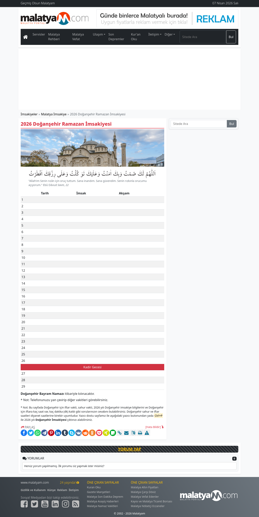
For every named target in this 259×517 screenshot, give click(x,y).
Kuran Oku (94, 487)
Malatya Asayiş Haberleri (103, 501)
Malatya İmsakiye (54, 114)
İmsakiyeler (29, 114)
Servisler (39, 34)
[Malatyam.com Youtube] (44, 504)
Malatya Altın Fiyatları (144, 487)
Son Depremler (116, 36)
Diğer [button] (169, 34)
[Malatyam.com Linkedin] (55, 504)
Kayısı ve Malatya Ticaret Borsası (151, 501)
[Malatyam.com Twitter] (34, 504)
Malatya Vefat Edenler (145, 496)
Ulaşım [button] (98, 34)
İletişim (74, 490)
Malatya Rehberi (54, 36)
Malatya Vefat (78, 36)
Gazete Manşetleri (98, 492)
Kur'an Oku (135, 36)
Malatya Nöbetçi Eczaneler (148, 506)
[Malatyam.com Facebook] (24, 504)
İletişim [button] (153, 34)
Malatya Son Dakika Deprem (105, 496)
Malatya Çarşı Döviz (143, 492)
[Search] (202, 36)
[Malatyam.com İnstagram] (65, 504)
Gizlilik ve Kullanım (33, 490)
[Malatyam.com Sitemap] (75, 504)
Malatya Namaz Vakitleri (102, 506)
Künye (51, 490)
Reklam (62, 490)
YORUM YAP (129, 449)
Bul (231, 37)
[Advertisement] (129, 79)
